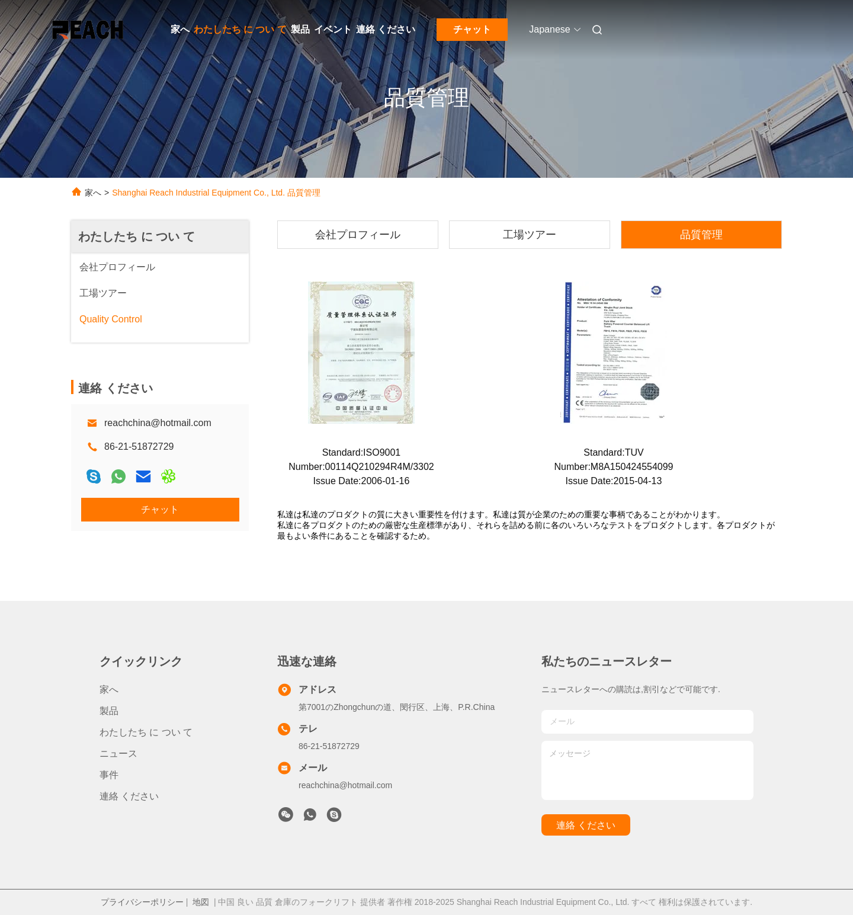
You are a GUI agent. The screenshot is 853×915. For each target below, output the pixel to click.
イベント (333, 29)
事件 (109, 775)
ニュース (118, 753)
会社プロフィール (357, 235)
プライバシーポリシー (142, 902)
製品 (300, 29)
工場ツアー (529, 235)
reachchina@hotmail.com (157, 423)
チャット (472, 29)
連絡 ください (385, 29)
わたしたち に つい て (240, 29)
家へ (180, 29)
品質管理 (701, 235)
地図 (201, 902)
